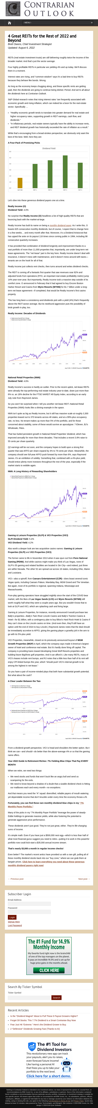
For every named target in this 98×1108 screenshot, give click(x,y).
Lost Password (15, 925)
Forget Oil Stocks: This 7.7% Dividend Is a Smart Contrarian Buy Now (43, 1020)
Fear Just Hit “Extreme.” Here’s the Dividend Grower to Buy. (38, 1024)
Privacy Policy (79, 1101)
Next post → (84, 879)
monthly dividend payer (60, 225)
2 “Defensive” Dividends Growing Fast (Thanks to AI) (35, 1029)
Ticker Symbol (14, 992)
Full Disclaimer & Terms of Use (59, 1101)
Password (12, 908)
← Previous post (15, 879)
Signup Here (14, 922)
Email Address (14, 900)
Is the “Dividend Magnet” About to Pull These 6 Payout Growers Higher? (44, 1016)
